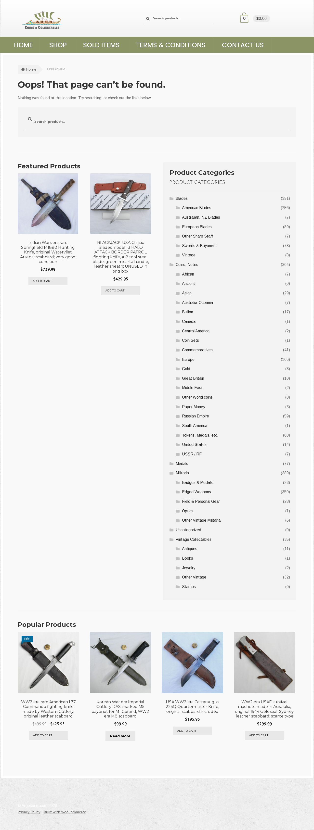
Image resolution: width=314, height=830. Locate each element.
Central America (195, 331)
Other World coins (197, 397)
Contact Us (243, 45)
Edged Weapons (196, 492)
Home (23, 45)
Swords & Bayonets (199, 246)
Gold (186, 369)
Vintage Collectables (193, 539)
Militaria (182, 473)
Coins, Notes (187, 265)
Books (187, 558)
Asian (187, 293)
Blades (182, 198)
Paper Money (193, 407)
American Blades (196, 208)
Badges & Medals (197, 482)
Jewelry (188, 568)
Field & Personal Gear (201, 501)
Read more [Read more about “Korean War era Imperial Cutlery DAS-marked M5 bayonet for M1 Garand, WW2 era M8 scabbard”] (120, 735)
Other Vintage (194, 577)
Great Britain (193, 378)
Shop (57, 45)
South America (194, 426)
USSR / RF (192, 454)
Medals (182, 464)
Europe (188, 359)
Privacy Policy (29, 810)
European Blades (197, 227)
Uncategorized (188, 530)
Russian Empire (195, 416)
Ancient (188, 283)
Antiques (189, 549)
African (188, 274)
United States (194, 444)
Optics (187, 511)
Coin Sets (190, 340)
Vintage (189, 255)
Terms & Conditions (171, 45)
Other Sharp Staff (197, 236)
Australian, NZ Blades (201, 217)
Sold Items (101, 45)
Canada (189, 321)
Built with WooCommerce (65, 810)
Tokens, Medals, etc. (200, 435)
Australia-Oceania (197, 303)
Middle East (192, 388)
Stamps (189, 587)
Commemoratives (197, 350)
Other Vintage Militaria (201, 520)
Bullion (187, 312)
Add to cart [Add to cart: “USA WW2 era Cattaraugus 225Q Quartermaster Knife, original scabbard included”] (186, 730)
